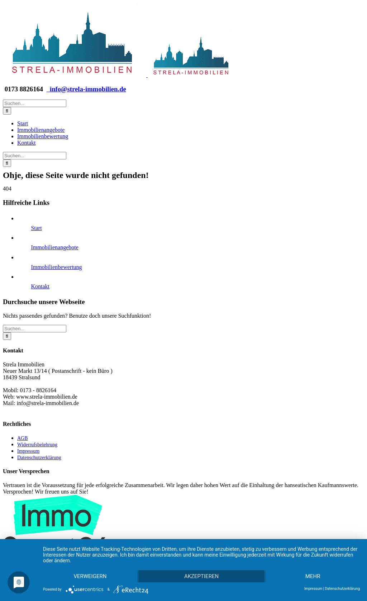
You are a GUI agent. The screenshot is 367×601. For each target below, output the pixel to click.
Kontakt (40, 286)
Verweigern (89, 576)
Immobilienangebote (54, 247)
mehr (312, 576)
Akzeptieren (201, 576)
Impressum (313, 589)
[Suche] (7, 111)
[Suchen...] (34, 103)
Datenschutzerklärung (342, 589)
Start (36, 228)
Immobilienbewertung (56, 267)
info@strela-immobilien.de (86, 89)
